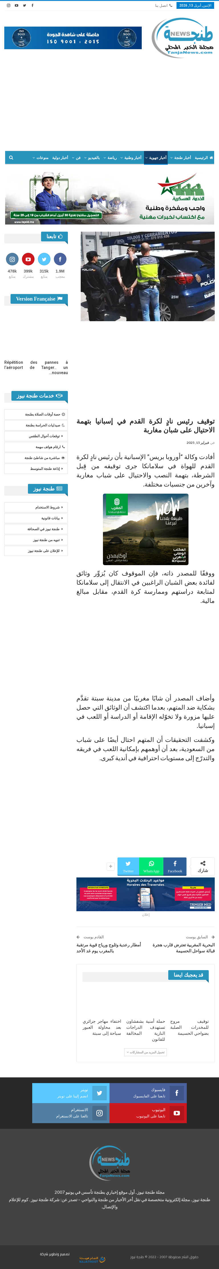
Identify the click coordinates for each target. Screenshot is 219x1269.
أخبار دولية (60, 158)
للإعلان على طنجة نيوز (44, 551)
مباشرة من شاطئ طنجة (45, 458)
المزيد (43, 158)
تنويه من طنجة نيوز (46, 540)
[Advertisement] (109, 102)
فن (78, 158)
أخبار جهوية (158, 158)
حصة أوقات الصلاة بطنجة (45, 414)
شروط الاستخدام (47, 507)
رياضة (112, 158)
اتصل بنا (163, 5)
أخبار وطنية (132, 158)
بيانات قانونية (50, 518)
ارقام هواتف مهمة (50, 447)
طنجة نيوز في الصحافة (43, 529)
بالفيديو (94, 158)
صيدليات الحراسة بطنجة (45, 425)
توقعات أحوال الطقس (44, 436)
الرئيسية (204, 158)
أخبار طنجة (182, 158)
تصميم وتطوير (59, 1254)
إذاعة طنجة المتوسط (45, 469)
